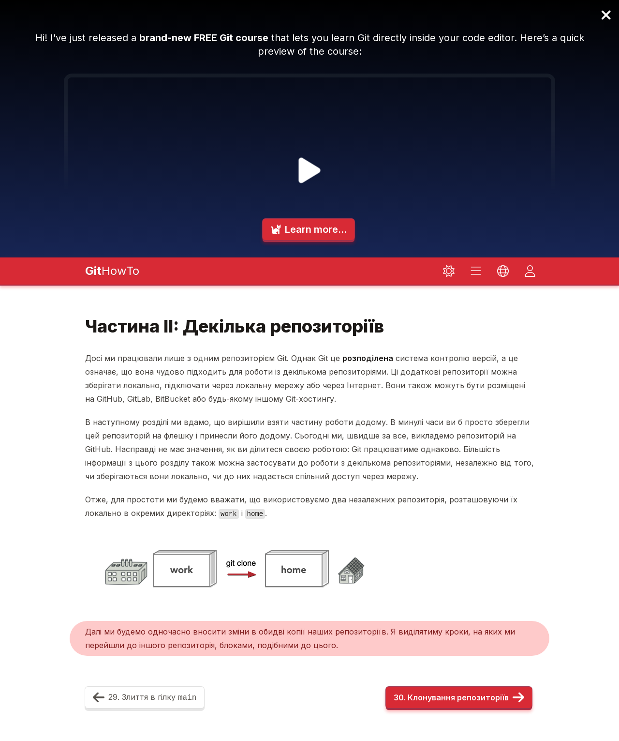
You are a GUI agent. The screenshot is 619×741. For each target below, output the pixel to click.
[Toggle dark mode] (448, 271)
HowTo (112, 271)
